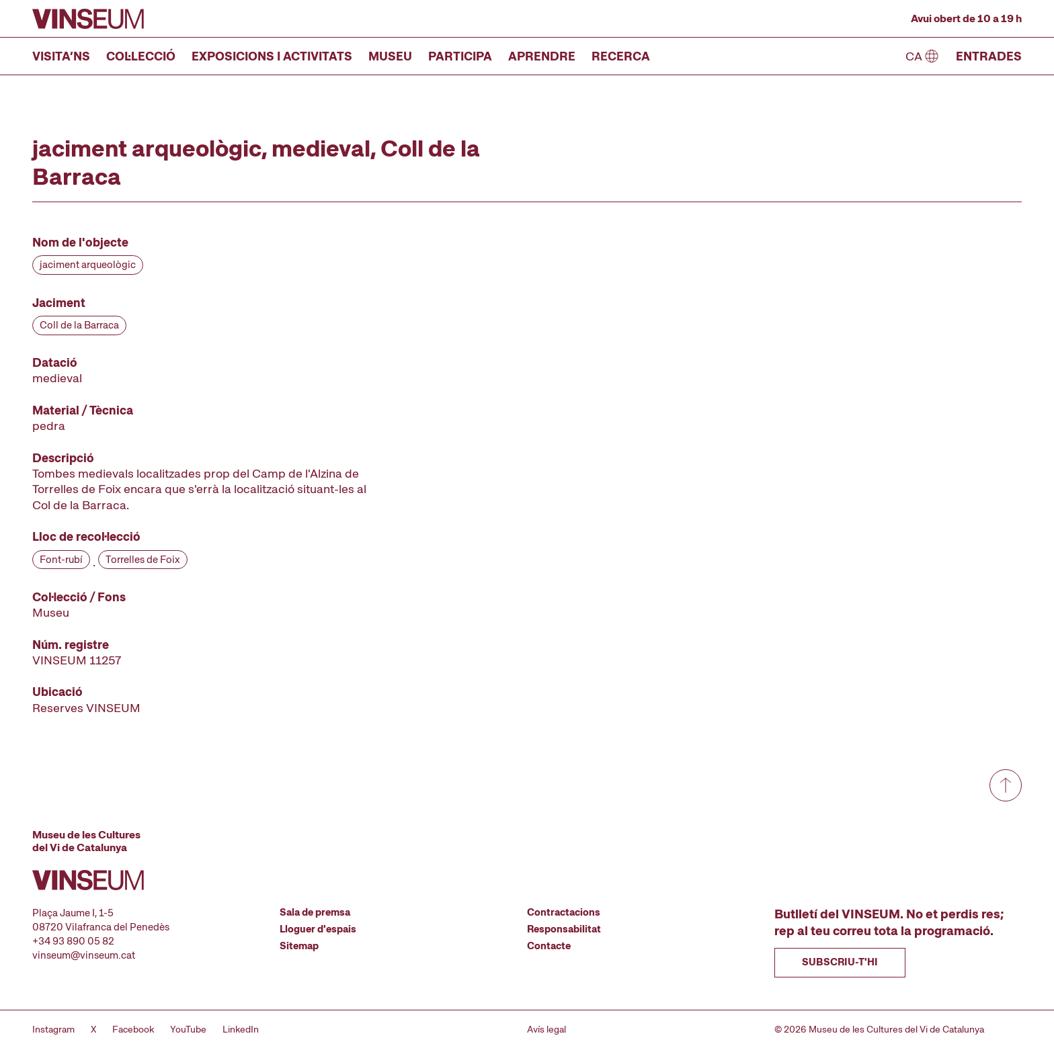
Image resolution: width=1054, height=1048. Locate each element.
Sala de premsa (315, 912)
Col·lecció (140, 56)
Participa (460, 56)
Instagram (53, 1029)
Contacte (549, 946)
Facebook (133, 1029)
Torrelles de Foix (143, 559)
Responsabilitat (564, 929)
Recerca (621, 56)
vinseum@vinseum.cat (83, 955)
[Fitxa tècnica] (204, 474)
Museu (390, 56)
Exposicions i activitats (272, 56)
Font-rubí (61, 559)
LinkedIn (240, 1029)
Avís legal (546, 1029)
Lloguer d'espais (318, 929)
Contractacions (563, 912)
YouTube (188, 1029)
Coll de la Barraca (79, 325)
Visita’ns (61, 56)
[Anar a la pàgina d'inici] (88, 19)
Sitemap (299, 946)
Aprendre (541, 56)
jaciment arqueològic (88, 264)
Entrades (989, 56)
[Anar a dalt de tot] (1005, 785)
